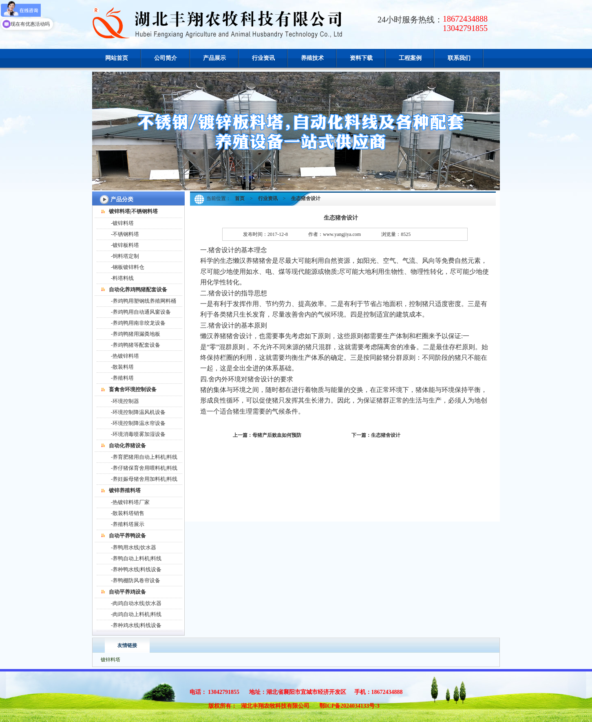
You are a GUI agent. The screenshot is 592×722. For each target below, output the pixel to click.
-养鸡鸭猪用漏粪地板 (135, 334)
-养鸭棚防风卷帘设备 (135, 580)
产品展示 (214, 58)
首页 (240, 198)
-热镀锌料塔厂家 (130, 502)
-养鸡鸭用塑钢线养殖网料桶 (143, 301)
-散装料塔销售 (127, 513)
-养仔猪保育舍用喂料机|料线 (144, 468)
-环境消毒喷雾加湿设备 (138, 434)
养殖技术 (312, 58)
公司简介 (165, 58)
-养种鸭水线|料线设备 (136, 569)
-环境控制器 (125, 401)
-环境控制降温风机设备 (138, 412)
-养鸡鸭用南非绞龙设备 (138, 323)
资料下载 (361, 58)
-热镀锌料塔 (125, 356)
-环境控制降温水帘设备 (138, 423)
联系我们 (459, 58)
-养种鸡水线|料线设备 (136, 625)
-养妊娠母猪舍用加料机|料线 (144, 479)
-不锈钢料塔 (125, 234)
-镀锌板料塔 (125, 245)
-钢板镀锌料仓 (127, 267)
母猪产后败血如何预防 (276, 435)
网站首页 (116, 58)
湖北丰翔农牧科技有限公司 (275, 706)
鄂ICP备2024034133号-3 (349, 706)
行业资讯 (263, 58)
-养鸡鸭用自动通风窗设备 (141, 312)
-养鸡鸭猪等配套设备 (135, 345)
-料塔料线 (122, 278)
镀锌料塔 (110, 660)
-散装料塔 (122, 367)
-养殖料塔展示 (127, 524)
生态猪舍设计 (385, 435)
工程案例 (410, 58)
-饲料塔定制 (125, 256)
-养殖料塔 (122, 378)
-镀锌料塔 (122, 223)
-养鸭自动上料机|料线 (136, 558)
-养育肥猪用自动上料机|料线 (144, 457)
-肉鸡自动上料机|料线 (136, 614)
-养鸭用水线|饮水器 (133, 547)
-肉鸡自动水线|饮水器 (136, 603)
